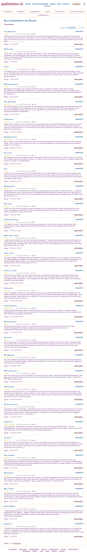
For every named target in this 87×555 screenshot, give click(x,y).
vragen (53, 4)
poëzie (47, 11)
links (59, 4)
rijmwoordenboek (76, 11)
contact (66, 4)
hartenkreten (60, 11)
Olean (6, 44)
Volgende (17, 543)
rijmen (28, 4)
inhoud (47, 6)
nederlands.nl (43, 15)
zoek (47, 551)
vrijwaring (26, 551)
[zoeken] (84, 4)
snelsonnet (8, 11)
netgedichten (35, 11)
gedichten (21, 11)
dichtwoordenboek (40, 4)
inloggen (76, 4)
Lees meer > (78, 44)
